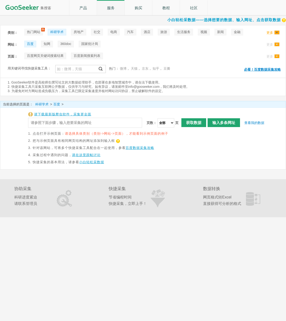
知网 (47, 44)
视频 (203, 32)
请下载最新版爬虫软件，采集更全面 (62, 114)
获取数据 (193, 123)
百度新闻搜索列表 (87, 56)
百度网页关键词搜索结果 (45, 56)
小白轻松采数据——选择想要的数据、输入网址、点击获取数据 (226, 20)
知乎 (156, 68)
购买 (138, 8)
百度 (30, 44)
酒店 (147, 32)
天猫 (134, 68)
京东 (145, 68)
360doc (65, 44)
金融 (237, 32)
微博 (123, 68)
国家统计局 (89, 44)
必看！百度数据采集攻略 (262, 69)
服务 (111, 8)
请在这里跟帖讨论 (86, 155)
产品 (83, 8)
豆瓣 (166, 68)
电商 (113, 32)
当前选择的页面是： (18, 104)
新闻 (220, 32)
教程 (166, 8)
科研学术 (57, 32)
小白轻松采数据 (91, 162)
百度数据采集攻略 (140, 148)
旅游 (163, 32)
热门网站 (33, 32)
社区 (194, 8)
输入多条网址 (223, 123)
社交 (97, 32)
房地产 (79, 32)
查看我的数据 (254, 123)
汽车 (130, 32)
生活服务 (183, 32)
